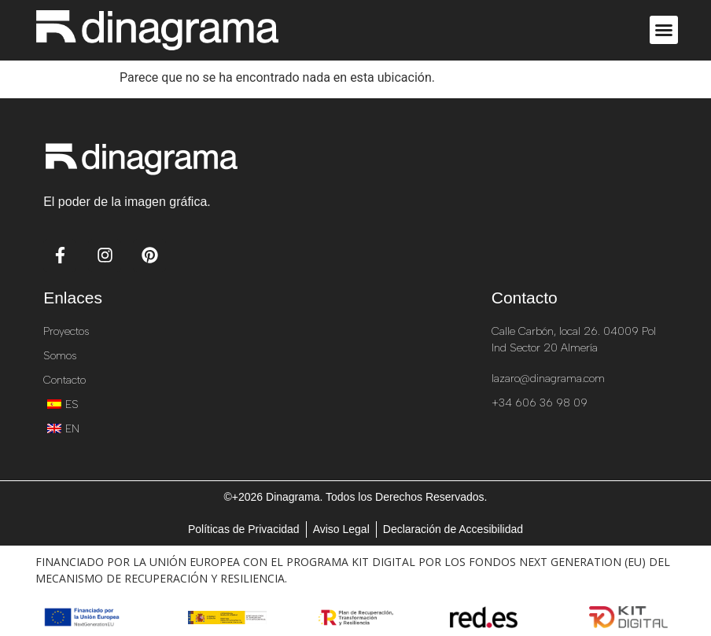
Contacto (64, 380)
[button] (664, 30)
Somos (59, 355)
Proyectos (66, 331)
